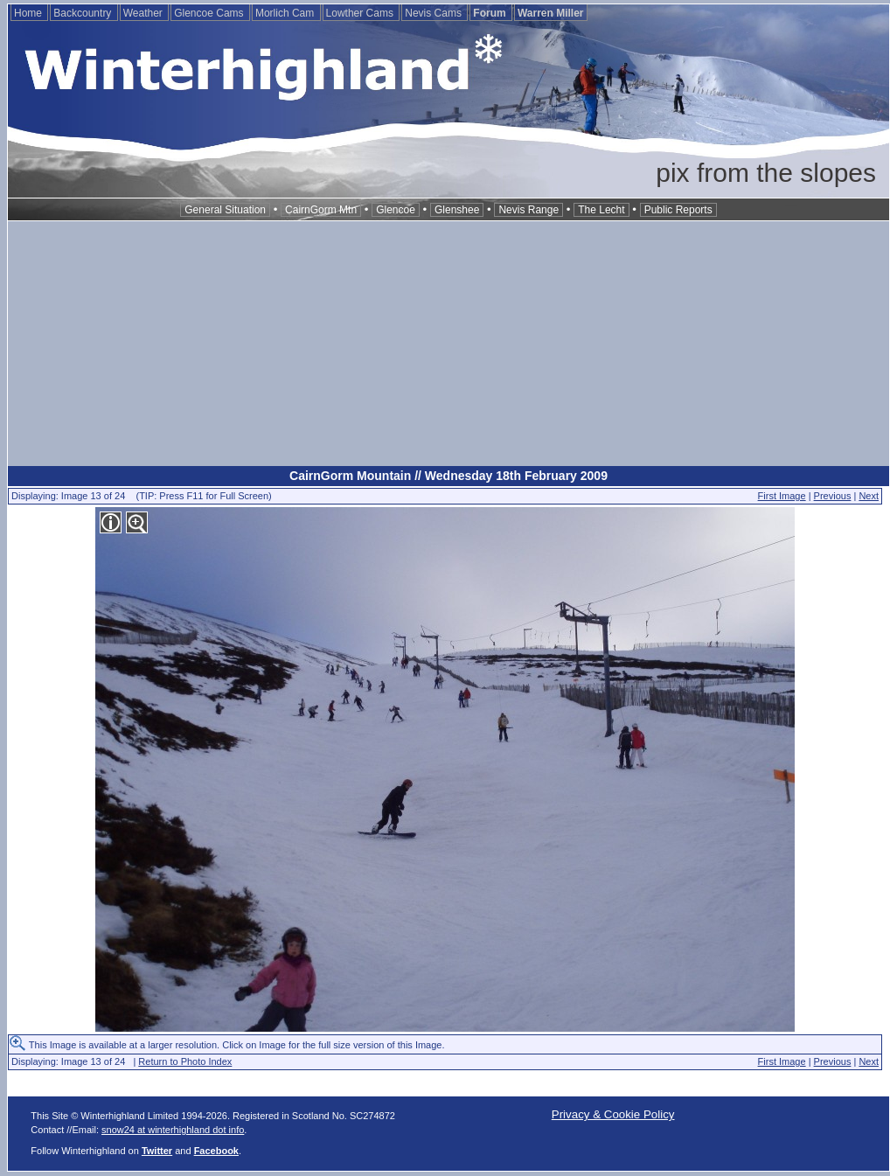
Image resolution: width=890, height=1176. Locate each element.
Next (869, 496)
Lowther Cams (361, 13)
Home (29, 13)
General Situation (225, 210)
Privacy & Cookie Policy (613, 1114)
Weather (144, 13)
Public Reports (678, 210)
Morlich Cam (286, 13)
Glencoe (395, 210)
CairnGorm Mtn (321, 210)
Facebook (216, 1150)
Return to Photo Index (185, 1061)
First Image (782, 496)
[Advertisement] (448, 343)
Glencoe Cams (210, 13)
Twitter (157, 1150)
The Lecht (601, 210)
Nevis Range (528, 210)
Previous (833, 496)
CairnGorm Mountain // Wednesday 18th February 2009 (448, 476)
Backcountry (83, 13)
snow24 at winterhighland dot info (172, 1129)
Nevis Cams (434, 13)
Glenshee (457, 210)
